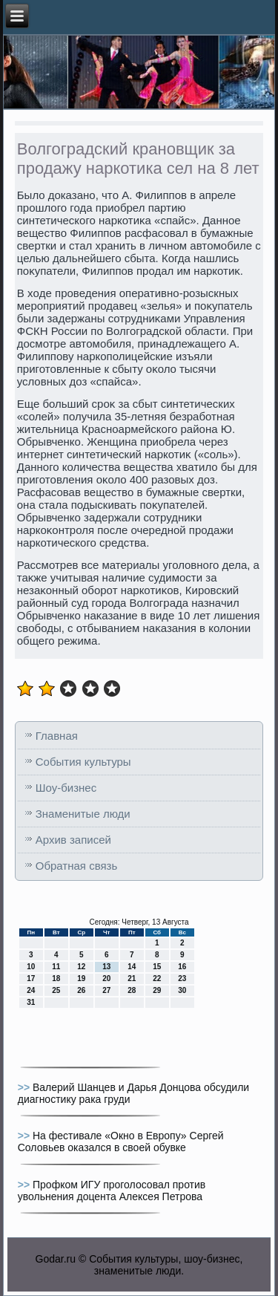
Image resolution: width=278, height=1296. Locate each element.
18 (56, 978)
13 (106, 967)
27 (106, 990)
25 (56, 990)
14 (132, 967)
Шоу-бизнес (66, 787)
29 (157, 990)
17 (31, 978)
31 (31, 1002)
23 (182, 978)
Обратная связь (77, 865)
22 (157, 978)
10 (31, 967)
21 (132, 978)
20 (106, 978)
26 (81, 990)
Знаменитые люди (83, 813)
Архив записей (73, 839)
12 (81, 967)
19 (81, 978)
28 (132, 990)
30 (182, 990)
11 (56, 967)
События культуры (83, 761)
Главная (57, 735)
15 (157, 967)
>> (25, 1087)
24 (31, 990)
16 (182, 967)
